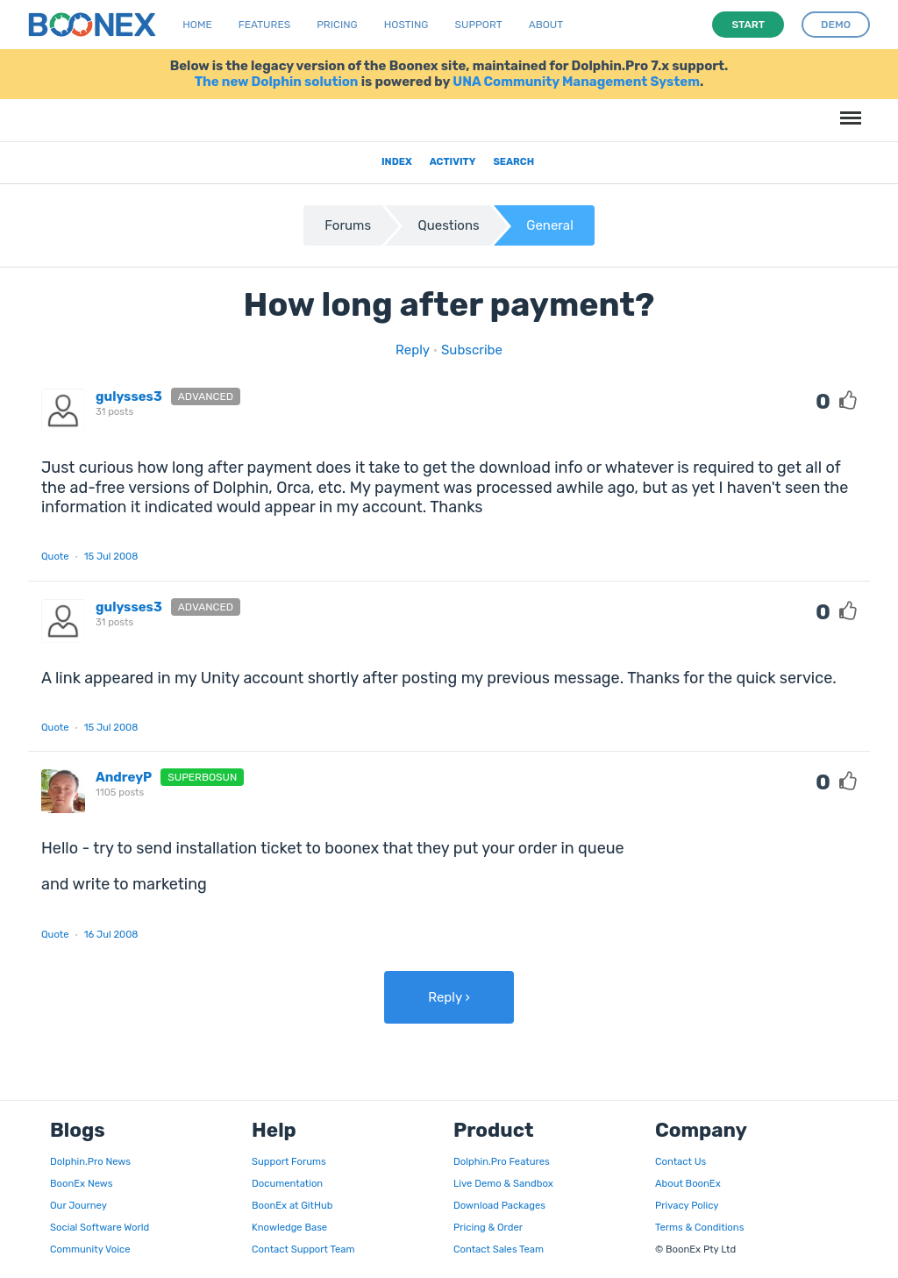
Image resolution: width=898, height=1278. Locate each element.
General (550, 225)
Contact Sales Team (498, 1249)
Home (196, 24)
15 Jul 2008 (111, 556)
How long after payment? (449, 304)
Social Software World (99, 1227)
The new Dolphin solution (277, 81)
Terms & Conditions (699, 1227)
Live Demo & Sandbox (503, 1183)
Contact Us (680, 1161)
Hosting (406, 24)
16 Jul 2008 (111, 934)
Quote (55, 556)
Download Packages (499, 1205)
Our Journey (78, 1205)
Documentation (287, 1183)
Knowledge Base (289, 1227)
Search (513, 161)
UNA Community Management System (576, 81)
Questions (449, 225)
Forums (347, 225)
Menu (848, 109)
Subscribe (471, 350)
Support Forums (289, 1161)
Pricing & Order (488, 1227)
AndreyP (124, 777)
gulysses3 (129, 396)
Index (396, 161)
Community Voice (90, 1249)
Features (264, 24)
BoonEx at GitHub (292, 1205)
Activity (453, 161)
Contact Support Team (303, 1249)
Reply (413, 350)
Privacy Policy (686, 1205)
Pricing (337, 24)
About (546, 24)
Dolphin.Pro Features (501, 1161)
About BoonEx (688, 1183)
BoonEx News (81, 1183)
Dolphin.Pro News (90, 1161)
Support (478, 24)
